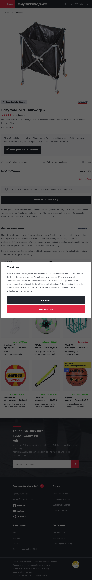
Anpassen (46, 300)
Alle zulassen (46, 309)
